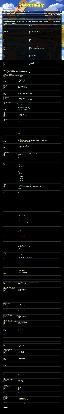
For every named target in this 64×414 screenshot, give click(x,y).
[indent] (4, 32)
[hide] (4, 56)
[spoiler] (4, 64)
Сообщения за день (5, 12)
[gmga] (4, 55)
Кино (28, 11)
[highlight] (4, 30)
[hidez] (4, 57)
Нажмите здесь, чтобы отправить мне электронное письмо (25, 125)
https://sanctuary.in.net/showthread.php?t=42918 (24, 141)
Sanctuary (19, 133)
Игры (25, 11)
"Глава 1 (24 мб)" (29, 336)
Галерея (12, 11)
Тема (18, 400)
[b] (3, 25)
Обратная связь (53, 407)
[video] (4, 40)
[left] (4, 31)
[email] (4, 33)
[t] (3, 65)
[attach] (4, 47)
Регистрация (58, 14)
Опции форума (11, 12)
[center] (7, 31)
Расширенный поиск (58, 12)
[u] (5, 25)
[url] (3, 34)
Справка (9, 12)
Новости (5, 11)
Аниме (15, 11)
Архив (58, 407)
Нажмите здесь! (20, 142)
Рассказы (22, 11)
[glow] (4, 54)
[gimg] (4, 50)
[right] (5, 31)
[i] (4, 25)
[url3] (4, 69)
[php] (4, 42)
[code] (4, 41)
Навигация (15, 12)
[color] (4, 26)
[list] (3, 38)
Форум (8, 11)
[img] (4, 39)
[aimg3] (4, 48)
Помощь (55, 14)
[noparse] (4, 46)
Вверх (59, 407)
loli (18, 389)
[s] (3, 63)
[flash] (4, 49)
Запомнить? (46, 15)
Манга (18, 11)
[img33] (4, 62)
